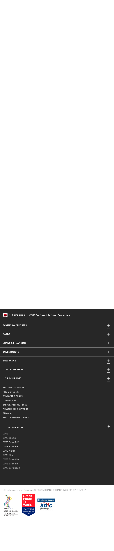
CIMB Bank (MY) (11, 442)
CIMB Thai (8, 455)
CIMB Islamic (9, 437)
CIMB (5, 433)
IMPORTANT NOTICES (15, 404)
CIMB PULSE (9, 400)
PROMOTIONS (11, 391)
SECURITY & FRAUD (13, 387)
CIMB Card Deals (11, 467)
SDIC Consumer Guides (16, 417)
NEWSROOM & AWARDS (15, 409)
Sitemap (7, 413)
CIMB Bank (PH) (10, 463)
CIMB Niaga (9, 450)
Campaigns (18, 315)
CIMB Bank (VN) (11, 459)
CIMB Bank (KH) (10, 446)
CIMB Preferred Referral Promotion (49, 315)
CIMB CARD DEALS (12, 396)
